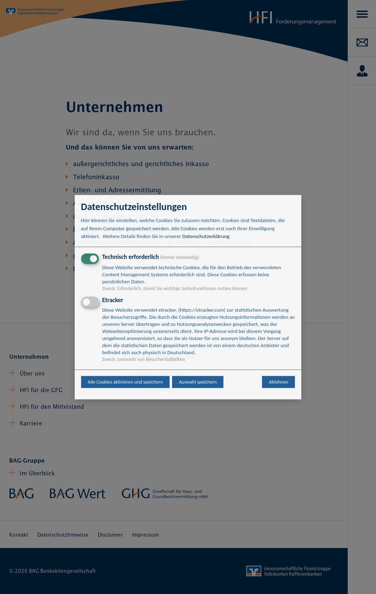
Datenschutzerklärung (205, 236)
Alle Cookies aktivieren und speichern (125, 382)
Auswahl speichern (198, 382)
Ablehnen (279, 382)
